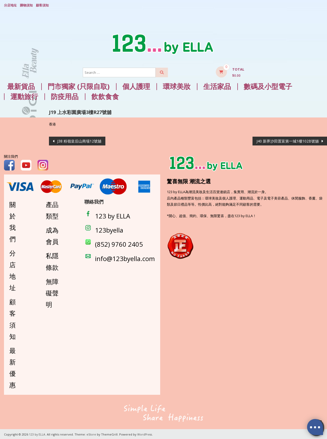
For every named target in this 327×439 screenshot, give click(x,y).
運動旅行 (24, 95)
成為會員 (52, 235)
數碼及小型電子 (268, 85)
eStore (91, 434)
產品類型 (52, 209)
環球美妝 (177, 85)
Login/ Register (320, 5)
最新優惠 (12, 367)
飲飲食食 (105, 95)
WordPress (145, 434)
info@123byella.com (125, 257)
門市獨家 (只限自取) (79, 85)
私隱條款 (52, 260)
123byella (109, 229)
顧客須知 (42, 4)
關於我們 (12, 220)
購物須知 (26, 4)
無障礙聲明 (52, 292)
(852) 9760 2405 (119, 243)
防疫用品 (64, 95)
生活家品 (217, 85)
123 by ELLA (112, 215)
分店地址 (10, 4)
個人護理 (136, 85)
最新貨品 (21, 85)
